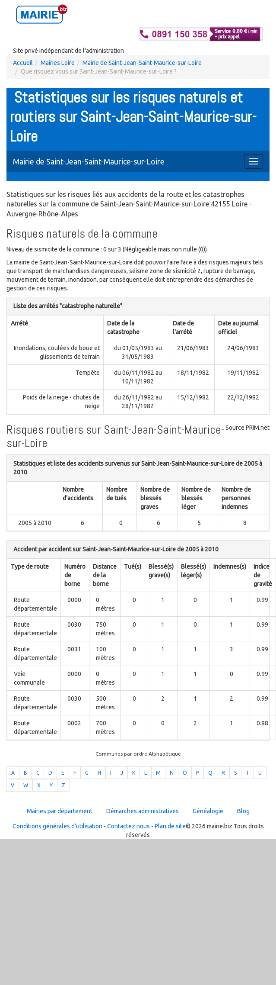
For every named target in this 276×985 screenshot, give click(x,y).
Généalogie (208, 811)
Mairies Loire (58, 62)
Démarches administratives (142, 811)
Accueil (23, 62)
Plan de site (170, 826)
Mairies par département (59, 811)
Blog (243, 811)
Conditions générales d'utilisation (57, 826)
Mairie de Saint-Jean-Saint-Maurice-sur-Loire (142, 62)
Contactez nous (128, 826)
